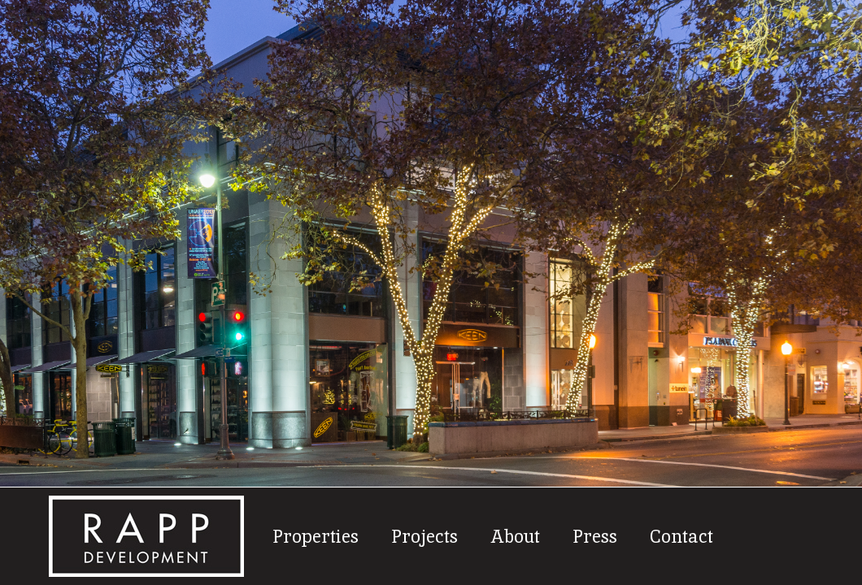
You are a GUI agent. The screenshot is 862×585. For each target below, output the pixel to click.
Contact (681, 535)
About (515, 535)
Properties (315, 535)
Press (594, 535)
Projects (424, 535)
